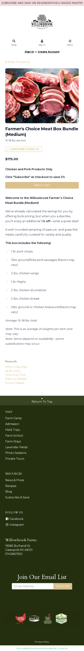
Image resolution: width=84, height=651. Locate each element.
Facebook (14, 519)
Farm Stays (13, 441)
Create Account (48, 51)
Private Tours (14, 458)
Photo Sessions (15, 453)
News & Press (14, 480)
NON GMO (12, 371)
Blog (8, 491)
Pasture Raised (15, 379)
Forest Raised (14, 383)
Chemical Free (15, 375)
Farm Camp (13, 418)
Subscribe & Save (17, 497)
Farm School (14, 435)
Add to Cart (42, 185)
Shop (14, 43)
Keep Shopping (17, 62)
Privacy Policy (42, 641)
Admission (12, 424)
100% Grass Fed (16, 367)
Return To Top (42, 400)
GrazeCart (62, 648)
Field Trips (12, 429)
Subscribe (63, 586)
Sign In (42, 43)
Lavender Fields (16, 447)
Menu (70, 43)
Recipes (10, 486)
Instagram (14, 524)
